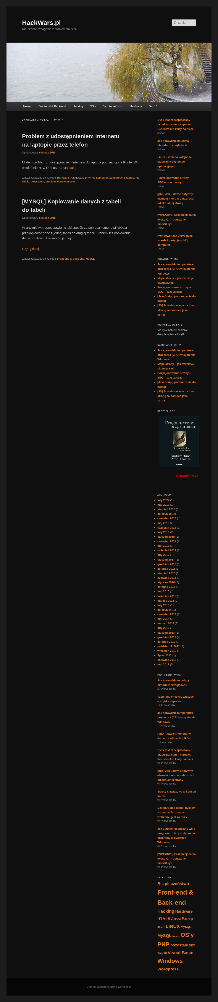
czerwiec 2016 (166, 577)
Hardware (136, 106)
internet (90, 177)
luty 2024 (163, 500)
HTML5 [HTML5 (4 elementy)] (163, 919)
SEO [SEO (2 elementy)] (192, 945)
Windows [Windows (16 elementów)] (170, 961)
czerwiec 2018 (166, 518)
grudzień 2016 (166, 564)
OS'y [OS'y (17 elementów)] (187, 935)
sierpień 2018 (166, 509)
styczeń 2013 (166, 632)
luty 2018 (163, 532)
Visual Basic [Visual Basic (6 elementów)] (180, 952)
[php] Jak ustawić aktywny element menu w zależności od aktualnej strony (175, 198)
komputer (102, 177)
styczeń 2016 (166, 582)
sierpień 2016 (166, 573)
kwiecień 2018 (166, 527)
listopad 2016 (166, 568)
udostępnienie (66, 181)
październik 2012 (168, 646)
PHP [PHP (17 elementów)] (163, 944)
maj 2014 (163, 618)
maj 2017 (163, 545)
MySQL (90, 258)
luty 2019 (163, 504)
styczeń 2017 (166, 559)
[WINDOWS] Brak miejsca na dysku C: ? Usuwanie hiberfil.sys (176, 219)
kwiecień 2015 (166, 596)
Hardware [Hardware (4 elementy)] (184, 911)
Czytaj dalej (70, 167)
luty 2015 (163, 605)
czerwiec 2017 (166, 541)
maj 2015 (163, 591)
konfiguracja (117, 177)
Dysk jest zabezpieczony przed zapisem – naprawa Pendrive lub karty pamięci (175, 124)
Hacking (78, 106)
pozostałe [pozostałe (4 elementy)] (179, 945)
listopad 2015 (166, 586)
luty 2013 (163, 628)
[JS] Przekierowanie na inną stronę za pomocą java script (176, 310)
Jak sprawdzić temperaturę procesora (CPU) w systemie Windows (176, 269)
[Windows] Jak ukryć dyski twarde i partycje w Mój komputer (175, 240)
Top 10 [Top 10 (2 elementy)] (162, 953)
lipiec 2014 (164, 609)
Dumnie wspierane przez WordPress (109, 986)
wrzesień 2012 (166, 650)
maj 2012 (163, 664)
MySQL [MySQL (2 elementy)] (186, 926)
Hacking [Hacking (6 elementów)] (165, 911)
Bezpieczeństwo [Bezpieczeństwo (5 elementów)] (173, 883)
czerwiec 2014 (166, 614)
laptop (130, 177)
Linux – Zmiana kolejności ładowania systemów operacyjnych (174, 161)
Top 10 (153, 106)
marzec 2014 (165, 623)
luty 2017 (163, 554)
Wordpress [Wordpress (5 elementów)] (168, 969)
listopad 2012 (166, 641)
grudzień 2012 (166, 637)
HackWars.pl (41, 22)
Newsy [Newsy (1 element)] (176, 936)
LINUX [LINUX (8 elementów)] (173, 926)
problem (50, 181)
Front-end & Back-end (52, 106)
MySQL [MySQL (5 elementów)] (164, 935)
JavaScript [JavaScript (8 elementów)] (183, 918)
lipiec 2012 (164, 655)
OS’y (93, 106)
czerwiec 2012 (166, 660)
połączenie (37, 181)
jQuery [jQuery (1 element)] (161, 927)
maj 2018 (163, 523)
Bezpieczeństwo (113, 106)
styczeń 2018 (166, 536)
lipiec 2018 (164, 513)
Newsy (27, 106)
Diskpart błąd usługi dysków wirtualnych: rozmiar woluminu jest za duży (176, 812)
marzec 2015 (165, 600)
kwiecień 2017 (166, 550)
